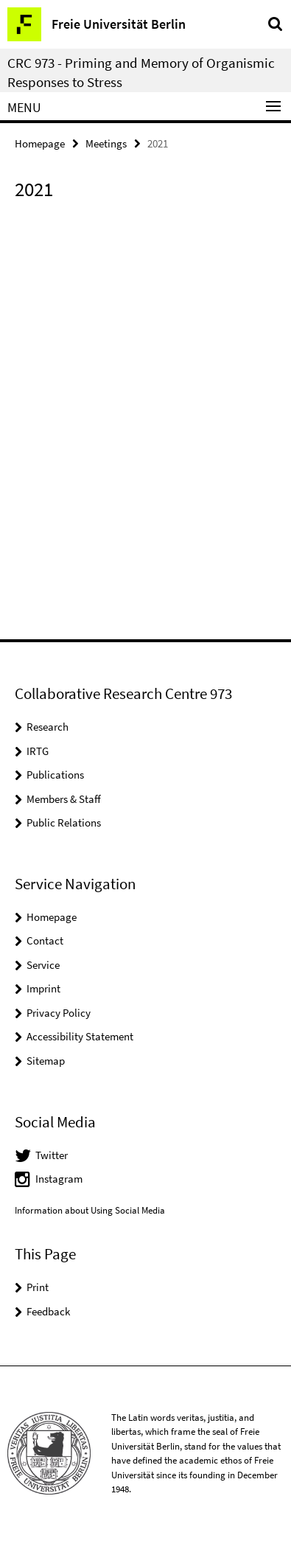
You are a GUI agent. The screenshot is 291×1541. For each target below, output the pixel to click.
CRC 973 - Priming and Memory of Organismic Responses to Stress (141, 72)
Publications (55, 775)
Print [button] (38, 1287)
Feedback (48, 1311)
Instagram (59, 1179)
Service (43, 965)
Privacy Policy (59, 1013)
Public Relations (64, 822)
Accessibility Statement (80, 1036)
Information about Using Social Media (90, 1210)
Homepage (40, 143)
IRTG (38, 751)
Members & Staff (64, 799)
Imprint (43, 988)
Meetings (106, 143)
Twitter (51, 1155)
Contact (45, 940)
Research (48, 727)
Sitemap (46, 1061)
